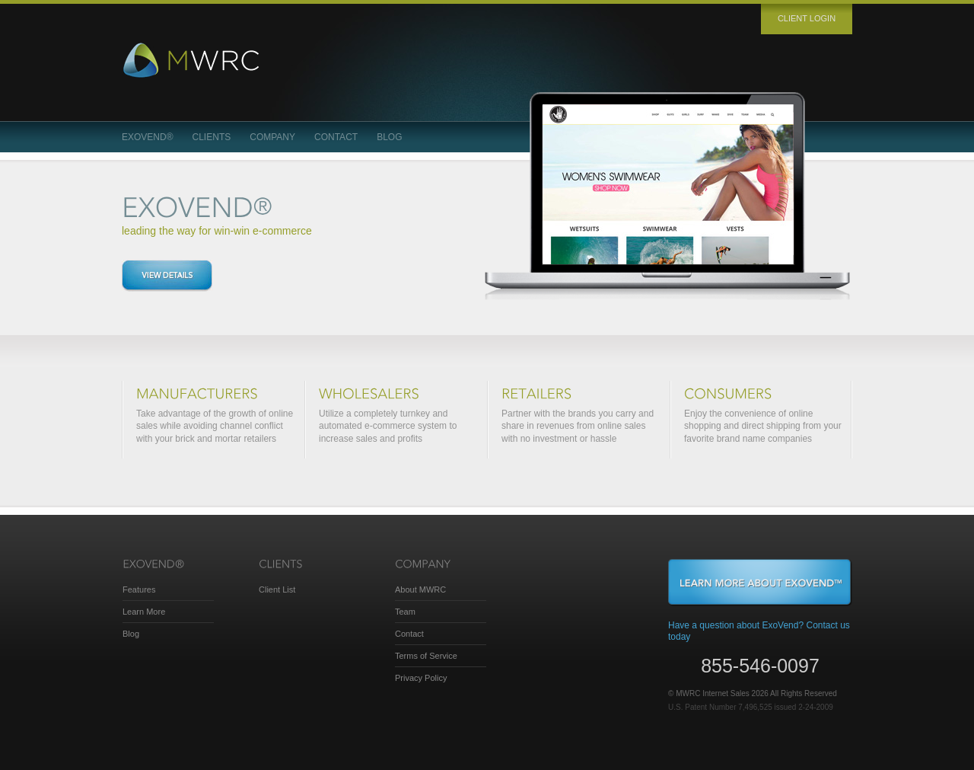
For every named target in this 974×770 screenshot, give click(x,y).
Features (139, 589)
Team (405, 611)
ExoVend (147, 137)
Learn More (144, 611)
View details (167, 276)
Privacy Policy (421, 677)
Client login (807, 18)
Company (272, 137)
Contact (336, 137)
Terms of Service (426, 655)
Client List (277, 589)
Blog (389, 137)
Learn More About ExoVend (760, 582)
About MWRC (420, 589)
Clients (212, 137)
